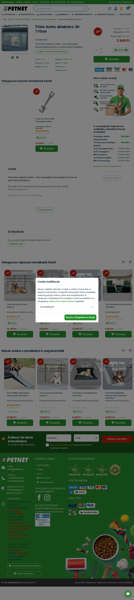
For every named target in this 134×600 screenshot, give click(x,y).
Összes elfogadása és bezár (80, 317)
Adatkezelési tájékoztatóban (61, 301)
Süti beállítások (47, 307)
